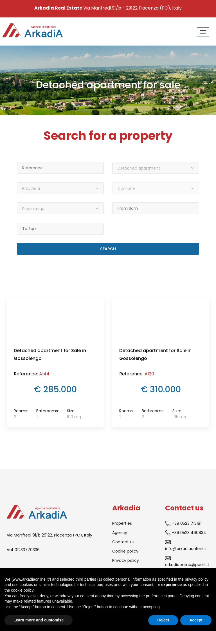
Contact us (123, 542)
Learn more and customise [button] (39, 620)
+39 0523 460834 (185, 533)
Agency (119, 532)
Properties (122, 523)
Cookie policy (125, 551)
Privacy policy (125, 560)
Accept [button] (195, 620)
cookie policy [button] (22, 590)
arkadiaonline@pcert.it (187, 561)
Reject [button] (163, 620)
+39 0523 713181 (183, 523)
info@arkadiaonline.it (185, 545)
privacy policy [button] (196, 579)
